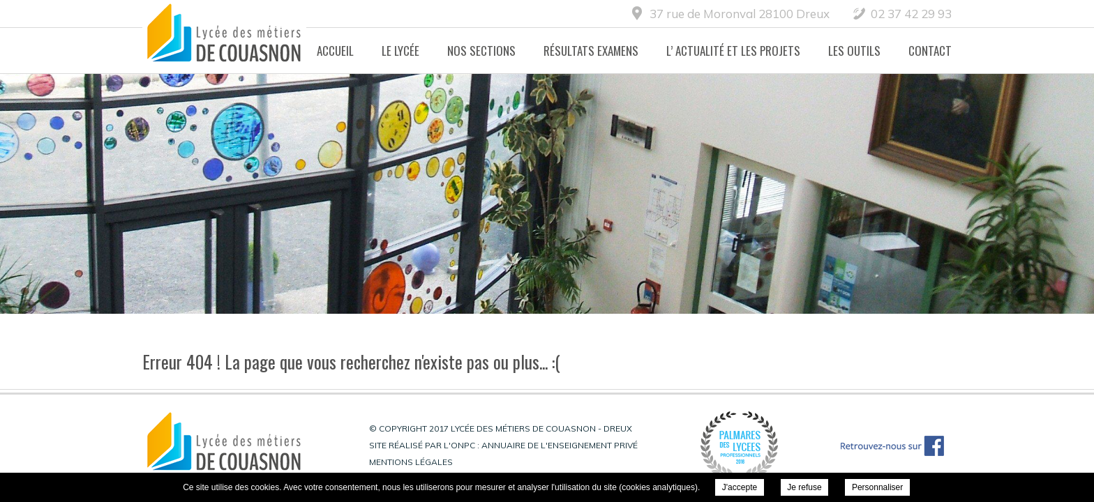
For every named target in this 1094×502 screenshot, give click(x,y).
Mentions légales (411, 462)
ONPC (463, 445)
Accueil (335, 50)
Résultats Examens (591, 50)
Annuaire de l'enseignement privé (559, 445)
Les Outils (854, 50)
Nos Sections (481, 50)
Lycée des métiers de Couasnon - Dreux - (224, 37)
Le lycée (400, 50)
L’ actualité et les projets (733, 50)
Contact (930, 50)
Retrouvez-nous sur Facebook (892, 446)
